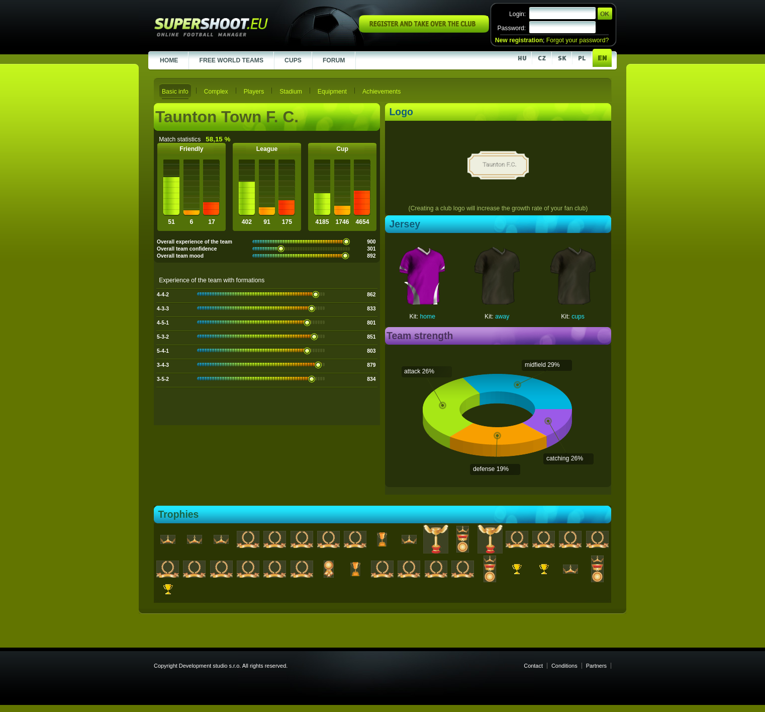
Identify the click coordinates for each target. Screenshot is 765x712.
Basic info (175, 91)
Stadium (290, 91)
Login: (517, 14)
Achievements (381, 91)
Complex (216, 91)
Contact (533, 666)
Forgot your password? (577, 40)
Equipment (332, 91)
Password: (511, 28)
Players (254, 91)
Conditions (564, 666)
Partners (596, 666)
